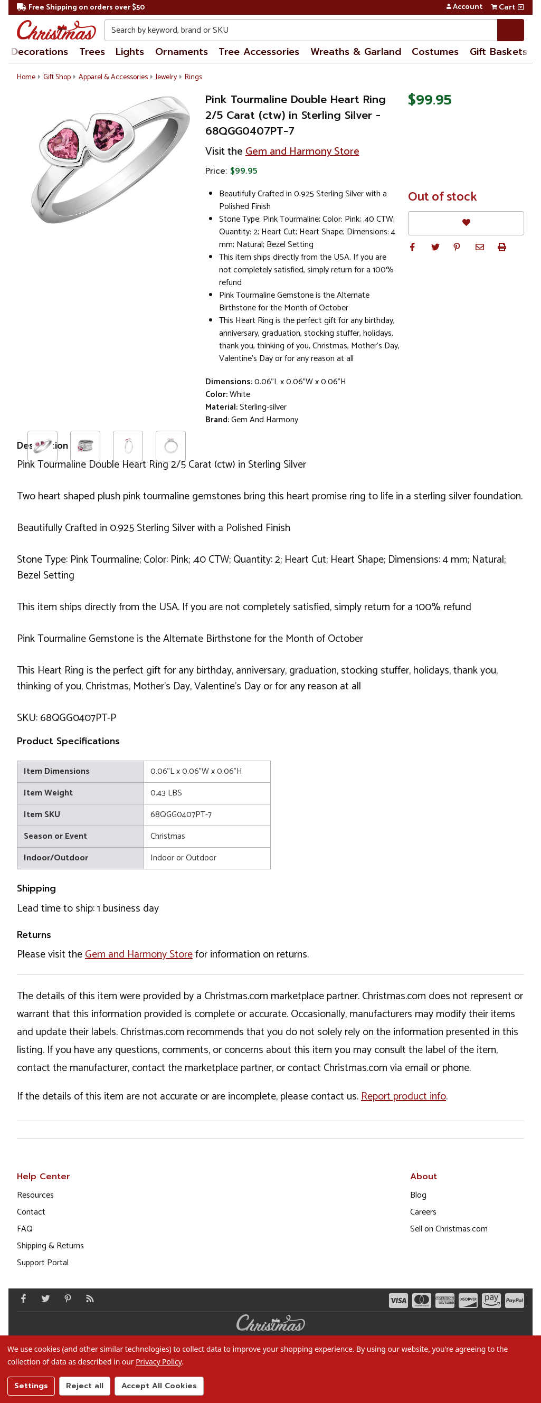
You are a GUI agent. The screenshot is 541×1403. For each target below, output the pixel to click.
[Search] (510, 30)
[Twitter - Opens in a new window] (43, 1298)
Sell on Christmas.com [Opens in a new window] (449, 1229)
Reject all (84, 1385)
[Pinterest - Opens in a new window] (65, 1298)
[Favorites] (466, 223)
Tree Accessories (259, 51)
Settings (31, 1385)
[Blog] (87, 1298)
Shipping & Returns (50, 1246)
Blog (418, 1195)
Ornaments (181, 51)
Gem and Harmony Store (302, 151)
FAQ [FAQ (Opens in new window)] (25, 1229)
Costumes (435, 51)
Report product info (403, 1096)
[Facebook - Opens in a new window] (21, 1298)
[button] (412, 247)
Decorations (39, 51)
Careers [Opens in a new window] (423, 1212)
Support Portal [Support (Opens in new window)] (43, 1263)
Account (464, 7)
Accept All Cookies (159, 1385)
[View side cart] (520, 7)
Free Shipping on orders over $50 (81, 7)
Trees (92, 51)
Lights (130, 51)
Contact (31, 1212)
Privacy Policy (159, 1362)
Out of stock (442, 197)
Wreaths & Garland (355, 51)
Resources (35, 1195)
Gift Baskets (498, 51)
